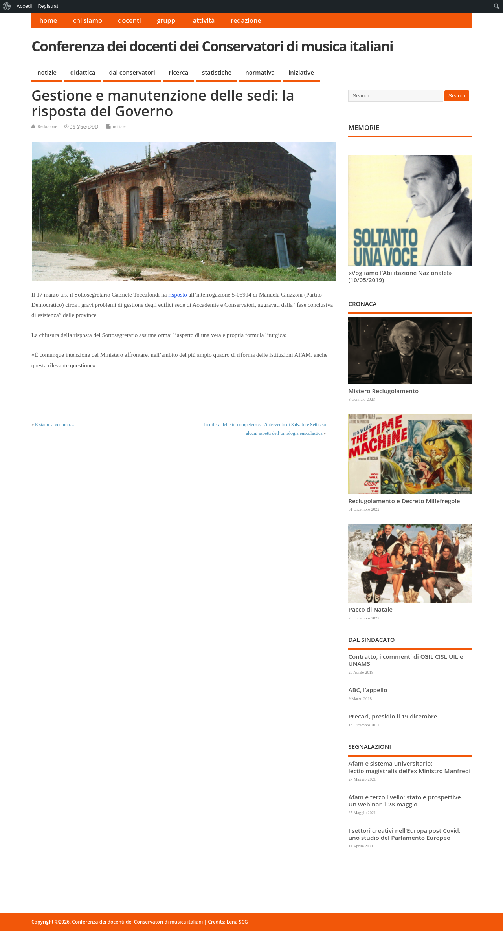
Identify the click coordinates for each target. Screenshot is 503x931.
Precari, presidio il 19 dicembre (392, 716)
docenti (129, 20)
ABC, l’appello (367, 690)
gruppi (167, 20)
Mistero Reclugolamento (383, 391)
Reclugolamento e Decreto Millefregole (404, 501)
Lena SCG (237, 921)
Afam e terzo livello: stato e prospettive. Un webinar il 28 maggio (405, 800)
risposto (177, 294)
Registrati (48, 6)
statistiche (216, 72)
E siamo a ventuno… (55, 424)
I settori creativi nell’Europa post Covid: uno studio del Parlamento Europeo (404, 834)
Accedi (24, 6)
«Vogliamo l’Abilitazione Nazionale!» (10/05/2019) (400, 276)
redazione (246, 20)
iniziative (301, 72)
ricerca (178, 72)
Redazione (47, 126)
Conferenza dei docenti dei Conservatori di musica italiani (212, 46)
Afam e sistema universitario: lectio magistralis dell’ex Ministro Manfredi (409, 766)
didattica (82, 72)
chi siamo (87, 20)
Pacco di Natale (370, 609)
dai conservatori (132, 72)
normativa (260, 72)
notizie (47, 72)
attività (204, 20)
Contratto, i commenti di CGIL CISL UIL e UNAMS (405, 659)
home (48, 20)
